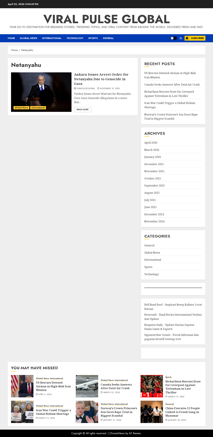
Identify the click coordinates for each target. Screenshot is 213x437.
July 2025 (150, 200)
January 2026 (152, 157)
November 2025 (154, 171)
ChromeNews (117, 433)
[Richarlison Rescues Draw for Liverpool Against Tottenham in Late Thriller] (152, 386)
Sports (93, 38)
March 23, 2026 (111, 392)
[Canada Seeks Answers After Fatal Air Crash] (87, 386)
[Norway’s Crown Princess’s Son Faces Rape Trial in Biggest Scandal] (87, 412)
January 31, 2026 (112, 420)
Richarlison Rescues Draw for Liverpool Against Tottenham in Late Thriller (183, 387)
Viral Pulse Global (106, 19)
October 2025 (152, 178)
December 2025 (154, 164)
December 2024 (154, 214)
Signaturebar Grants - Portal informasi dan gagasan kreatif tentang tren (171, 337)
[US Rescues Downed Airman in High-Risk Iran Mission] (22, 386)
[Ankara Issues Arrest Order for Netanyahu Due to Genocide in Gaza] (41, 92)
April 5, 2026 (45, 394)
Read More (82, 109)
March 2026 (151, 150)
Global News (28, 38)
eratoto (148, 353)
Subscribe (194, 38)
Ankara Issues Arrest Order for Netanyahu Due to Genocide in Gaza (101, 79)
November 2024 (154, 221)
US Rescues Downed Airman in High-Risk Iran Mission (53, 386)
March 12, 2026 (47, 418)
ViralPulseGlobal (86, 88)
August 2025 (152, 193)
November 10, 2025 (110, 88)
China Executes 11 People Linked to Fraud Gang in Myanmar (182, 411)
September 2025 (154, 185)
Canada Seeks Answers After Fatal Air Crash (172, 84)
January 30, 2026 (177, 420)
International (51, 38)
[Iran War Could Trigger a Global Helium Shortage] (22, 412)
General (108, 38)
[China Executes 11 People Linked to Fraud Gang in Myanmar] (152, 412)
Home (11, 38)
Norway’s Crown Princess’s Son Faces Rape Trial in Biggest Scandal (119, 411)
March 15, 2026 (176, 397)
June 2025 (150, 207)
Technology (74, 38)
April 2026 (150, 142)
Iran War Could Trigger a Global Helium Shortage (53, 412)
